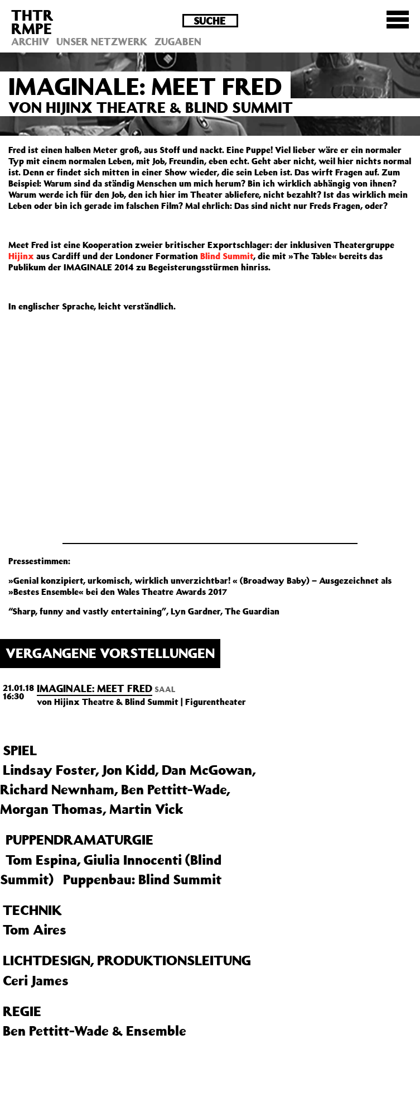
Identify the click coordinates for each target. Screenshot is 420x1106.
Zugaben (178, 41)
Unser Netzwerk (101, 41)
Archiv (30, 41)
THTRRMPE (32, 21)
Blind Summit (226, 255)
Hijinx (21, 255)
